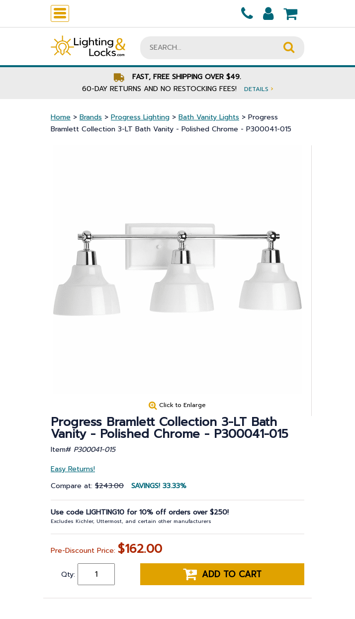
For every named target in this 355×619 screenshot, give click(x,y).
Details (258, 89)
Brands (91, 117)
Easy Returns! (73, 469)
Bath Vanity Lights (208, 117)
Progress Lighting (140, 117)
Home (61, 117)
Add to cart (222, 574)
